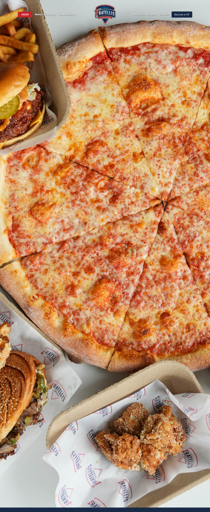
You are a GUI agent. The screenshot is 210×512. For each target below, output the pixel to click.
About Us (139, 14)
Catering (50, 14)
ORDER (25, 14)
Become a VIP (181, 14)
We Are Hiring (67, 14)
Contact (164, 14)
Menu (38, 14)
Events (152, 14)
